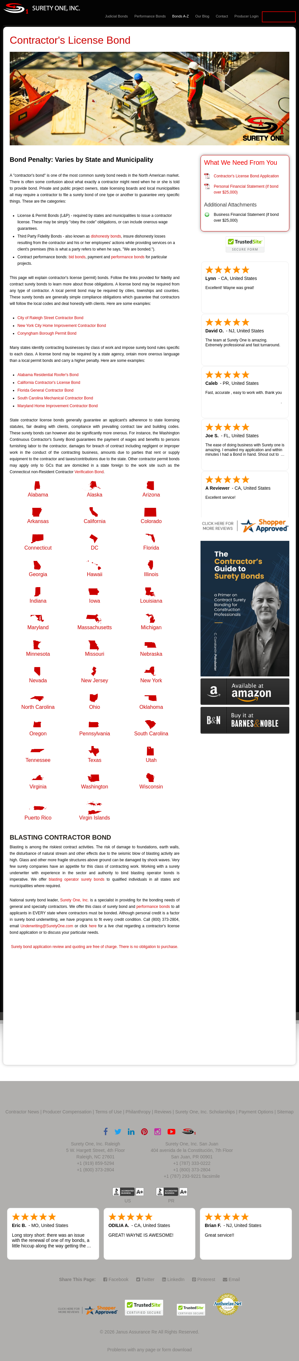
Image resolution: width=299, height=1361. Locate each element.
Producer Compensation (67, 1111)
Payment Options (256, 1111)
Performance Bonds (150, 16)
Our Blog (202, 16)
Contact (222, 16)
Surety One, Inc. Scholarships (205, 1111)
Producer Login (246, 16)
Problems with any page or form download (149, 1349)
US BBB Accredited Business (123, 1192)
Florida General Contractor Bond (45, 390)
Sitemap (285, 1111)
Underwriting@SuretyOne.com (47, 926)
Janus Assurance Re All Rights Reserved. (157, 1331)
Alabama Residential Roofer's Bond (47, 375)
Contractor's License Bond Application (246, 176)
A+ (140, 1192)
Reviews (162, 1111)
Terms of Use (108, 1111)
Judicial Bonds (116, 16)
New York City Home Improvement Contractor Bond (61, 325)
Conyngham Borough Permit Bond (47, 333)
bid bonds (77, 257)
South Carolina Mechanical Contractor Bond (55, 398)
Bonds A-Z (180, 16)
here (93, 926)
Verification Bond (89, 472)
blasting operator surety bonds (76, 879)
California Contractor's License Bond (48, 382)
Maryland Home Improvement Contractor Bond (57, 406)
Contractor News (22, 1111)
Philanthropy (138, 1111)
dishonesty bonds (106, 236)
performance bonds (127, 257)
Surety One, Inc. (74, 900)
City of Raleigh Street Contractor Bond (50, 318)
